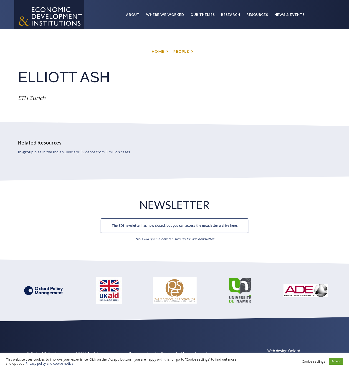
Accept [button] (336, 361)
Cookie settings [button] (313, 361)
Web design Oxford (283, 350)
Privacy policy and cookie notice (49, 363)
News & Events (289, 14)
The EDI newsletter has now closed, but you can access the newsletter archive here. (175, 225)
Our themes (202, 14)
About (133, 14)
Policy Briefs (291, 44)
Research (230, 14)
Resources (257, 14)
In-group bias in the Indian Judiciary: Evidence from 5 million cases (74, 152)
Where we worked (165, 14)
